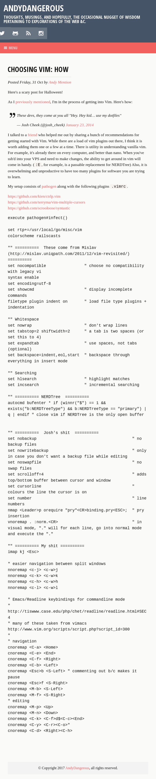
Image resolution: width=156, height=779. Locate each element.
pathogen (49, 355)
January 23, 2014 (80, 293)
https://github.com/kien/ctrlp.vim (34, 364)
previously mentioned (33, 270)
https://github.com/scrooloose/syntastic (39, 376)
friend (32, 303)
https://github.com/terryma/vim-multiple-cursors (46, 370)
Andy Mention (60, 250)
